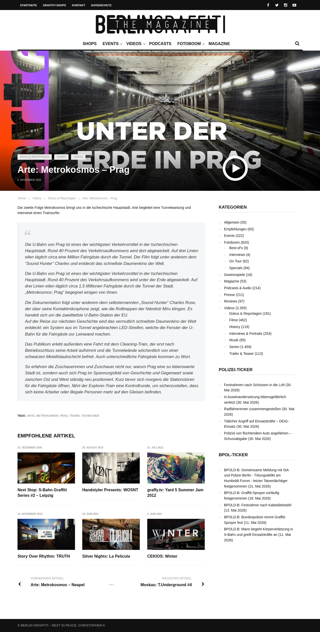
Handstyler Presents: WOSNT (110, 490)
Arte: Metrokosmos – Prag (99, 198)
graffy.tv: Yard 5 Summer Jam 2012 (175, 493)
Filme (233, 320)
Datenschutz (101, 5)
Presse (229, 295)
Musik (233, 340)
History (234, 327)
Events (111, 44)
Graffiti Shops (54, 5)
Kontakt (78, 5)
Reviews (230, 301)
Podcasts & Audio (238, 288)
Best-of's (236, 248)
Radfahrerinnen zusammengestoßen (252, 409)
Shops (89, 44)
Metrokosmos (47, 415)
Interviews (237, 255)
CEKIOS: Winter (162, 556)
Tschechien (90, 415)
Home (22, 198)
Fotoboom (190, 44)
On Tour (235, 261)
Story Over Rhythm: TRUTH (44, 556)
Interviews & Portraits (245, 334)
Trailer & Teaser (241, 354)
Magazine (219, 44)
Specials (235, 268)
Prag (64, 415)
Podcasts (160, 44)
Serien (61, 156)
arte (31, 415)
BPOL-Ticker (233, 454)
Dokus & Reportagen (34, 156)
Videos (135, 44)
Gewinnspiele (234, 275)
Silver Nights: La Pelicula (106, 556)
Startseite (28, 5)
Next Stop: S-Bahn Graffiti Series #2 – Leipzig (42, 493)
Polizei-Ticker (235, 369)
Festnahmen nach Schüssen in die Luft (254, 385)
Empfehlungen (235, 229)
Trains (75, 415)
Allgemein (231, 222)
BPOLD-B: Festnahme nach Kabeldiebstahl (257, 505)
